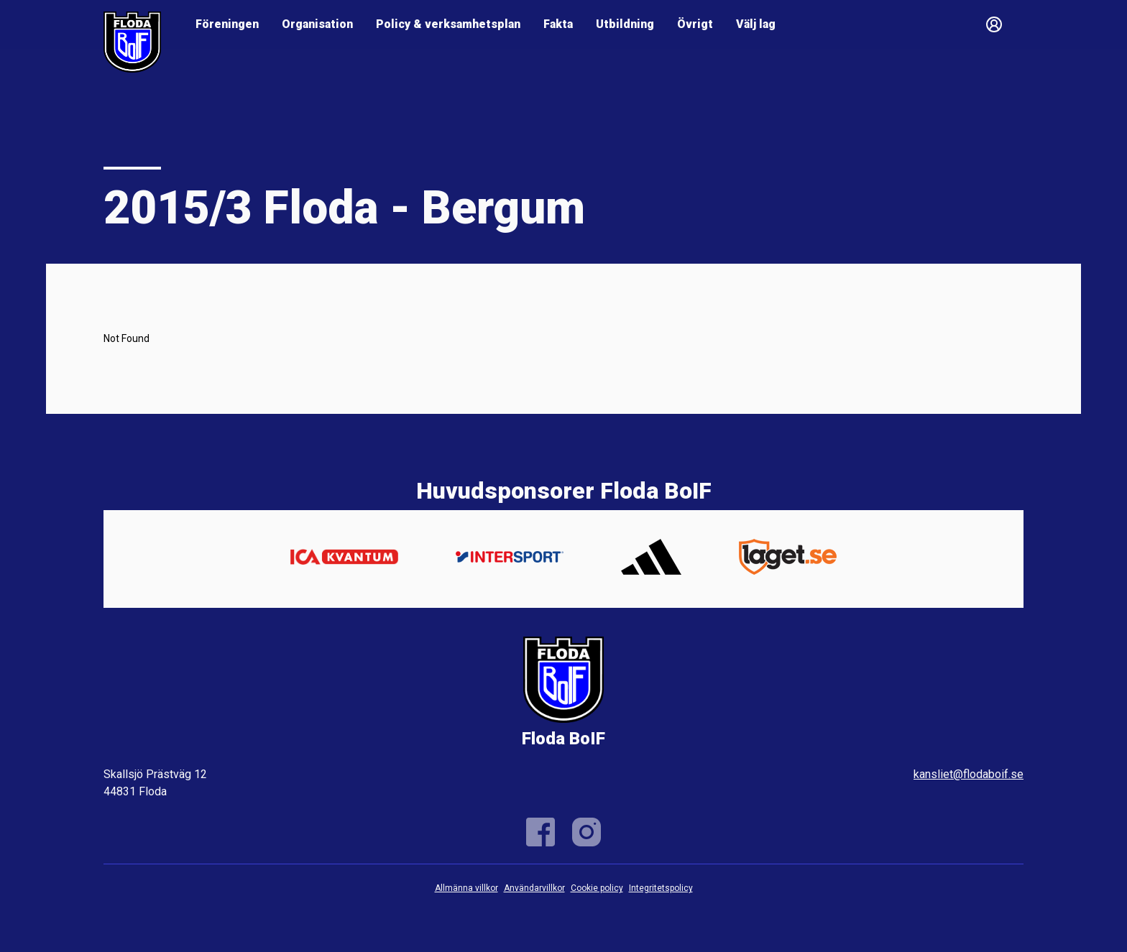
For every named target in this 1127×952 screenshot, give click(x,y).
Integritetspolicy (661, 888)
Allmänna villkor (466, 888)
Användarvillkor (534, 888)
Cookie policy (597, 888)
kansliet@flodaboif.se (969, 774)
